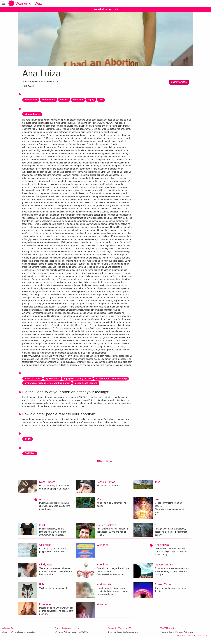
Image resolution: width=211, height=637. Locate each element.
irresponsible (48, 100)
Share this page (105, 461)
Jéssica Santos (106, 482)
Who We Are (8, 628)
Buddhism (29, 453)
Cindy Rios (45, 564)
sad (101, 100)
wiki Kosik (45, 544)
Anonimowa (162, 544)
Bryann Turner (163, 584)
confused (78, 100)
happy (91, 100)
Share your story (179, 82)
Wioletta (102, 604)
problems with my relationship (111, 378)
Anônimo (102, 564)
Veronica (102, 499)
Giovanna (103, 544)
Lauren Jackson (106, 525)
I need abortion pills (105, 9)
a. (156, 525)
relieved (64, 100)
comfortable (30, 100)
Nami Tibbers (47, 482)
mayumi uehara (164, 564)
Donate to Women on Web (120, 628)
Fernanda (45, 604)
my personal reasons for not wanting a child (47, 383)
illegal (27, 439)
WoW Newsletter (168, 628)
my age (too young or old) (77, 378)
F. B (41, 584)
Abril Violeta (104, 584)
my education (52, 378)
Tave (157, 482)
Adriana (44, 499)
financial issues (32, 378)
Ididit (42, 525)
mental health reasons (86, 383)
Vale (157, 499)
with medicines (32, 114)
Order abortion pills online (67, 628)
